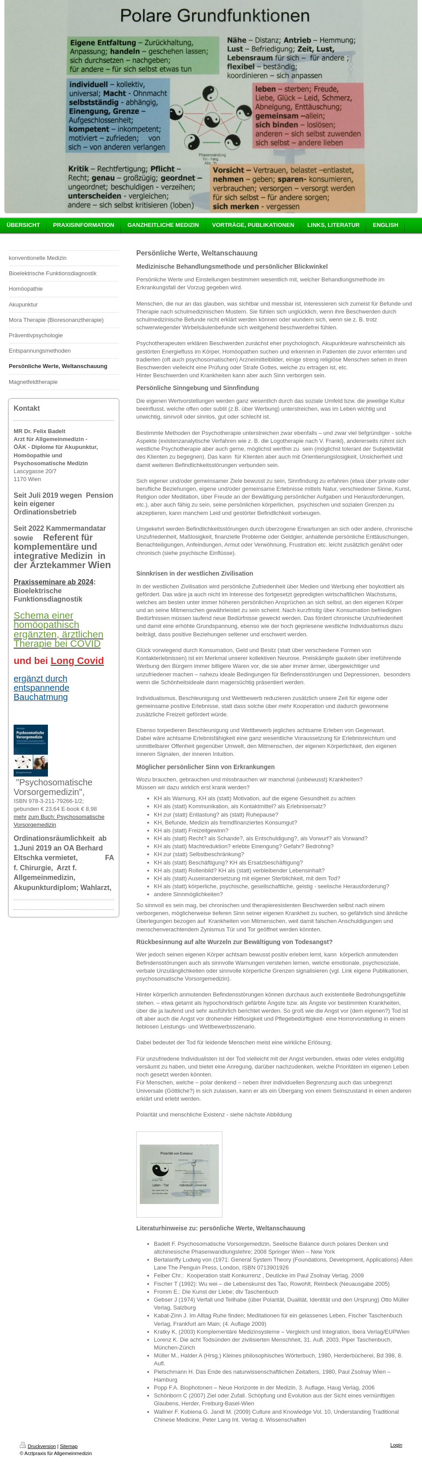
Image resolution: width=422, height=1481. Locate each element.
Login (396, 1445)
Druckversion (38, 1446)
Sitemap (68, 1446)
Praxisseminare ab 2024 (53, 582)
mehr (20, 816)
